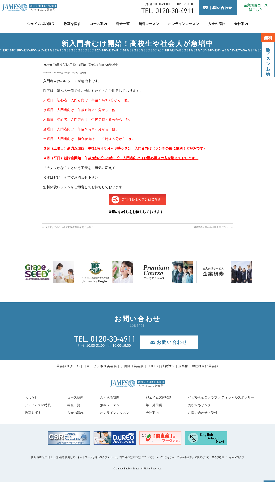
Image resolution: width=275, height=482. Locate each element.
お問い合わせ (217, 8)
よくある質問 (108, 397)
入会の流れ (214, 24)
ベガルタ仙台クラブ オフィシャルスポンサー (219, 397)
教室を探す (74, 24)
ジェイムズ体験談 (156, 397)
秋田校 (58, 64)
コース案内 (99, 24)
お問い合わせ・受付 (199, 413)
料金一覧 (123, 24)
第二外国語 (151, 405)
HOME (48, 64)
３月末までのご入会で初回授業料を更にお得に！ (68, 227)
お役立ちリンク (196, 405)
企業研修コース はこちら (256, 7)
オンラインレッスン (182, 24)
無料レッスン (148, 24)
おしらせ (32, 397)
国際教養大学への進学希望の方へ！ (213, 227)
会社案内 (238, 24)
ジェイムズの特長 (43, 24)
